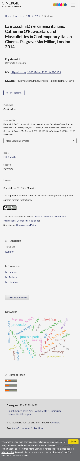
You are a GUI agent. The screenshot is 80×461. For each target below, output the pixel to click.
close (73, 442)
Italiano (9, 251)
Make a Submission (17, 297)
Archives (19, 16)
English (10, 246)
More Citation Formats (17, 140)
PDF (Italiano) (15, 92)
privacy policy (7, 452)
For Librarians (12, 282)
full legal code (32, 220)
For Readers (11, 272)
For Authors (11, 277)
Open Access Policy (26, 225)
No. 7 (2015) (34, 16)
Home (8, 16)
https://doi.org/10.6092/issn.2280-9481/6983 (36, 72)
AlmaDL (55, 422)
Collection (27, 428)
